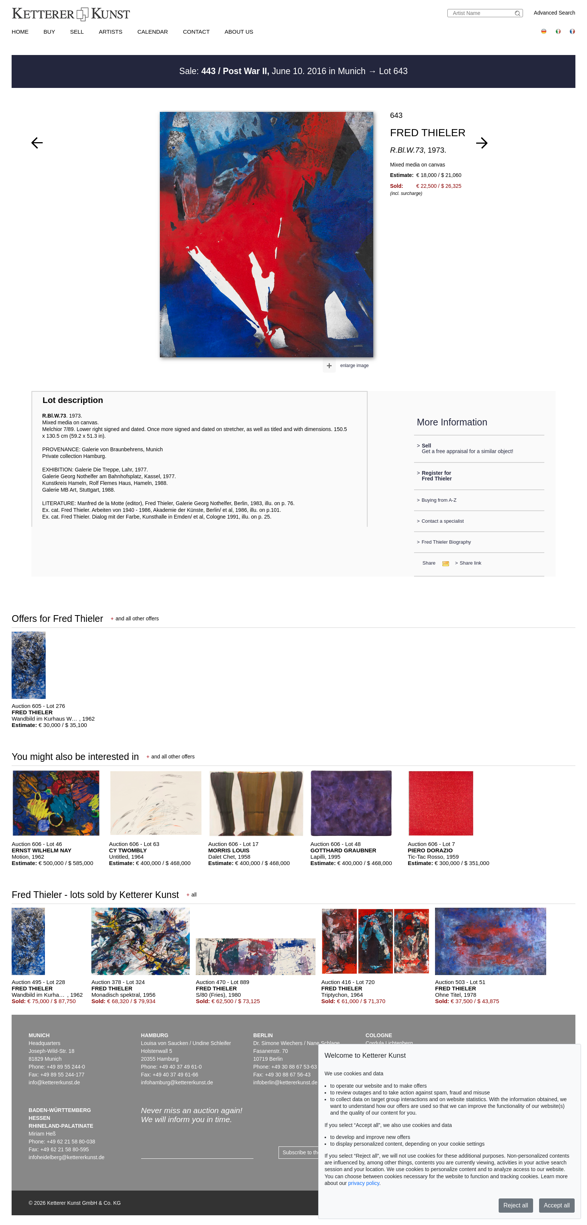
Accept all (557, 1205)
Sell (77, 31)
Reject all (516, 1205)
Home (20, 31)
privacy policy (363, 1183)
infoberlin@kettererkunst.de (285, 1082)
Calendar (152, 31)
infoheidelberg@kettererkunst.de (67, 1157)
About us (239, 31)
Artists (110, 31)
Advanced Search (554, 13)
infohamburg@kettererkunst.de (177, 1082)
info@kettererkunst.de (54, 1082)
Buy (49, 31)
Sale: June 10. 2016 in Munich (273, 71)
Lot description (73, 400)
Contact (196, 31)
